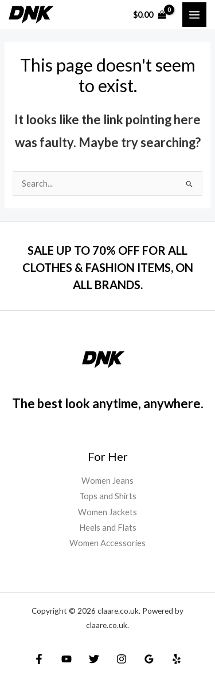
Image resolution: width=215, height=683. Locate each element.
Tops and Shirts (107, 496)
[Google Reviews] (149, 659)
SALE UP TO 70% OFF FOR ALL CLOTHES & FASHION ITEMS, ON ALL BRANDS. (107, 267)
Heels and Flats (107, 527)
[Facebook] (39, 659)
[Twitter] (94, 659)
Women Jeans (107, 480)
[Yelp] (176, 659)
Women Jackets (107, 512)
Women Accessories (107, 543)
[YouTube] (66, 659)
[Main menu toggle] (194, 14)
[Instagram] (121, 659)
